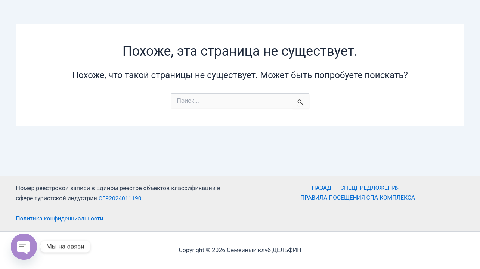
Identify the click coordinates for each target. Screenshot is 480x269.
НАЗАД (261, 188)
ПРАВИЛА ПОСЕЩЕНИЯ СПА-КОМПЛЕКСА (403, 188)
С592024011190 (121, 198)
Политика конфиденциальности (61, 218)
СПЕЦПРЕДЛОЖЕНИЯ (307, 188)
